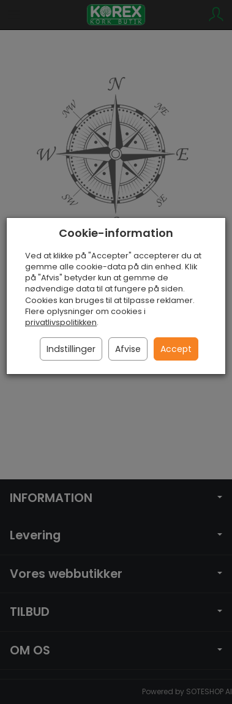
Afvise (128, 349)
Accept (176, 349)
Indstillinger (71, 349)
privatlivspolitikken (61, 322)
